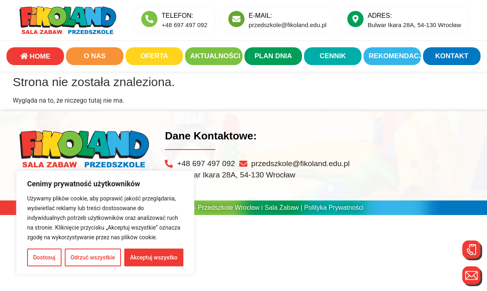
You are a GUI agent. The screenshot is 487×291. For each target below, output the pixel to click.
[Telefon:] (149, 19)
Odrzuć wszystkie (92, 257)
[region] (105, 223)
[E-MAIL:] (236, 19)
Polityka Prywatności (334, 207)
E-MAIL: (260, 15)
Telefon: (177, 15)
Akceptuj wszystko (153, 257)
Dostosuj (44, 257)
